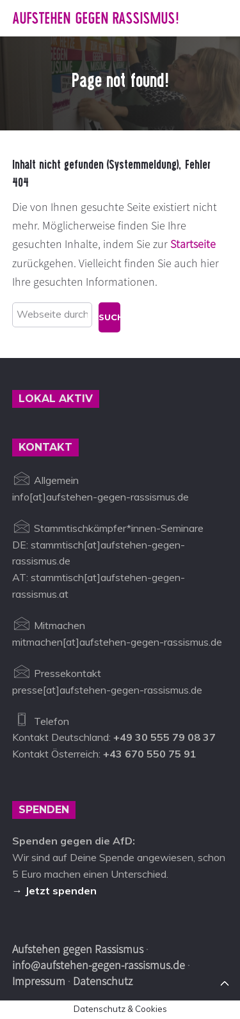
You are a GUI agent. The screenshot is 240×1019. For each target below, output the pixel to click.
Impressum (38, 981)
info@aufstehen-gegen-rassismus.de (98, 965)
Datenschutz (102, 981)
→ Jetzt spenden (54, 890)
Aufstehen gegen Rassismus (77, 949)
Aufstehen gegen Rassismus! (95, 18)
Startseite (193, 244)
